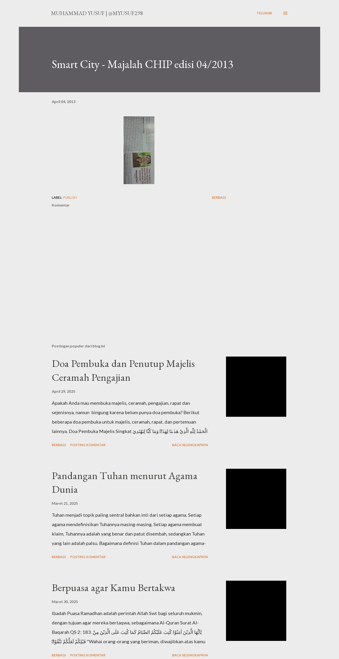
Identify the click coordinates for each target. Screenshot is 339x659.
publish (70, 197)
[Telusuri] (264, 13)
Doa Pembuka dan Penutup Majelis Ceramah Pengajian (123, 370)
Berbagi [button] (219, 197)
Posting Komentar (87, 445)
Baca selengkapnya (190, 445)
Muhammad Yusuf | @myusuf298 (97, 13)
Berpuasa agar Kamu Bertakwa (113, 587)
